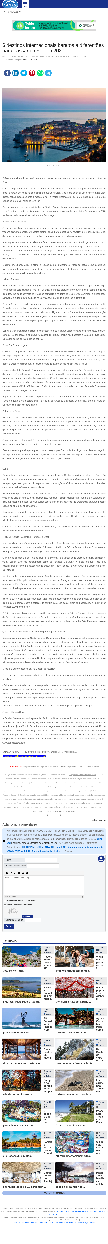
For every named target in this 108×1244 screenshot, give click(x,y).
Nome (12, 860)
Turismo (25, 60)
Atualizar (28, 916)
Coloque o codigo (14, 920)
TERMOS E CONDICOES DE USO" (63, 811)
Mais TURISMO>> (54, 1193)
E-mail (15, 865)
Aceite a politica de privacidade (19, 905)
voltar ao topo (99, 820)
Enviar (9, 926)
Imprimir (34, 60)
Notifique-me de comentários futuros (21, 901)
